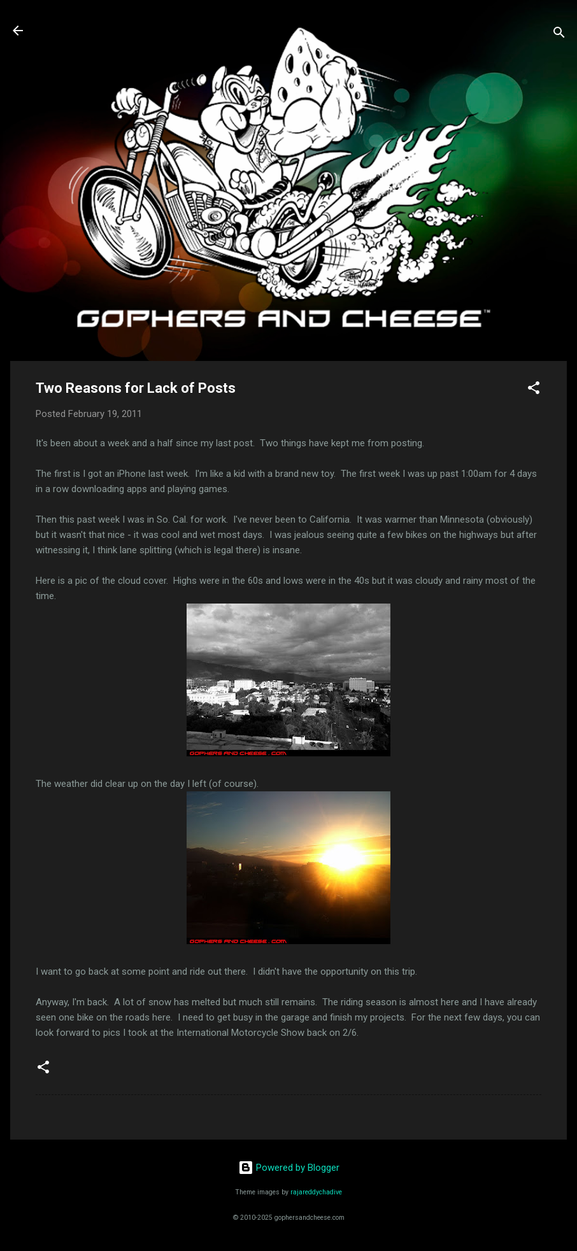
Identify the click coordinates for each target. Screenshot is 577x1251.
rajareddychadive (316, 1192)
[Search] (559, 34)
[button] (533, 390)
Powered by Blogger (288, 1167)
